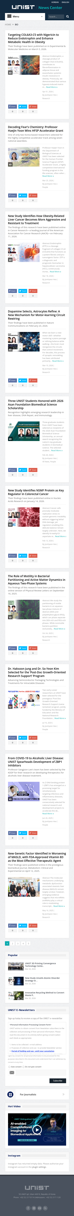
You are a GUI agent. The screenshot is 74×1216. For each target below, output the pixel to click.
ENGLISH (65, 2)
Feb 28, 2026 (47, 455)
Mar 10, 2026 (47, 365)
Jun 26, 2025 (47, 818)
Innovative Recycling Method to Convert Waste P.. (44, 994)
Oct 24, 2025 (47, 633)
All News (45, 461)
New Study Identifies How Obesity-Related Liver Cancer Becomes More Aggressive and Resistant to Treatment (37, 219)
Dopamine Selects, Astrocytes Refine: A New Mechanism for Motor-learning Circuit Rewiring (36, 315)
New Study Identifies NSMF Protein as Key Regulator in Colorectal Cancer (36, 492)
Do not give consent (33, 1067)
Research (46, 98)
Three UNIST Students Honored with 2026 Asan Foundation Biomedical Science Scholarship (35, 404)
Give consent (16, 1067)
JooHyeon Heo (50, 95)
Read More (51, 87)
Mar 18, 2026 (47, 276)
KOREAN (55, 2)
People (45, 187)
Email (12, 1072)
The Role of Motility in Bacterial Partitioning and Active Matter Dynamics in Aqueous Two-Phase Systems (36, 579)
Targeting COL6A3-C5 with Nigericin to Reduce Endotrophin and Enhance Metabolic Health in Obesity (33, 38)
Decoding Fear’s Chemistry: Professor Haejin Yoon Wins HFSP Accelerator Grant (35, 129)
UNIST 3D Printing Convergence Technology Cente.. (40, 964)
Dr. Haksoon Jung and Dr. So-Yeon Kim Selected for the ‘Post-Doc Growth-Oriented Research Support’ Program (37, 672)
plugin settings (39, 1167)
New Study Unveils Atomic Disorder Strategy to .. (42, 979)
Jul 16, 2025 (47, 723)
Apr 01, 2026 (47, 91)
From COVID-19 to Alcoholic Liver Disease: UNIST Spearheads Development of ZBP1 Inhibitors (36, 761)
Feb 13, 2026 (47, 540)
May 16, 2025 (47, 910)
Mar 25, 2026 (47, 180)
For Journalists (28, 1094)
